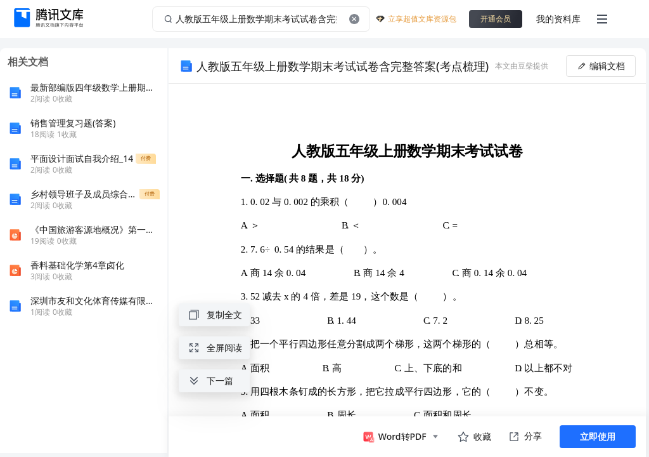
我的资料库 (558, 19)
